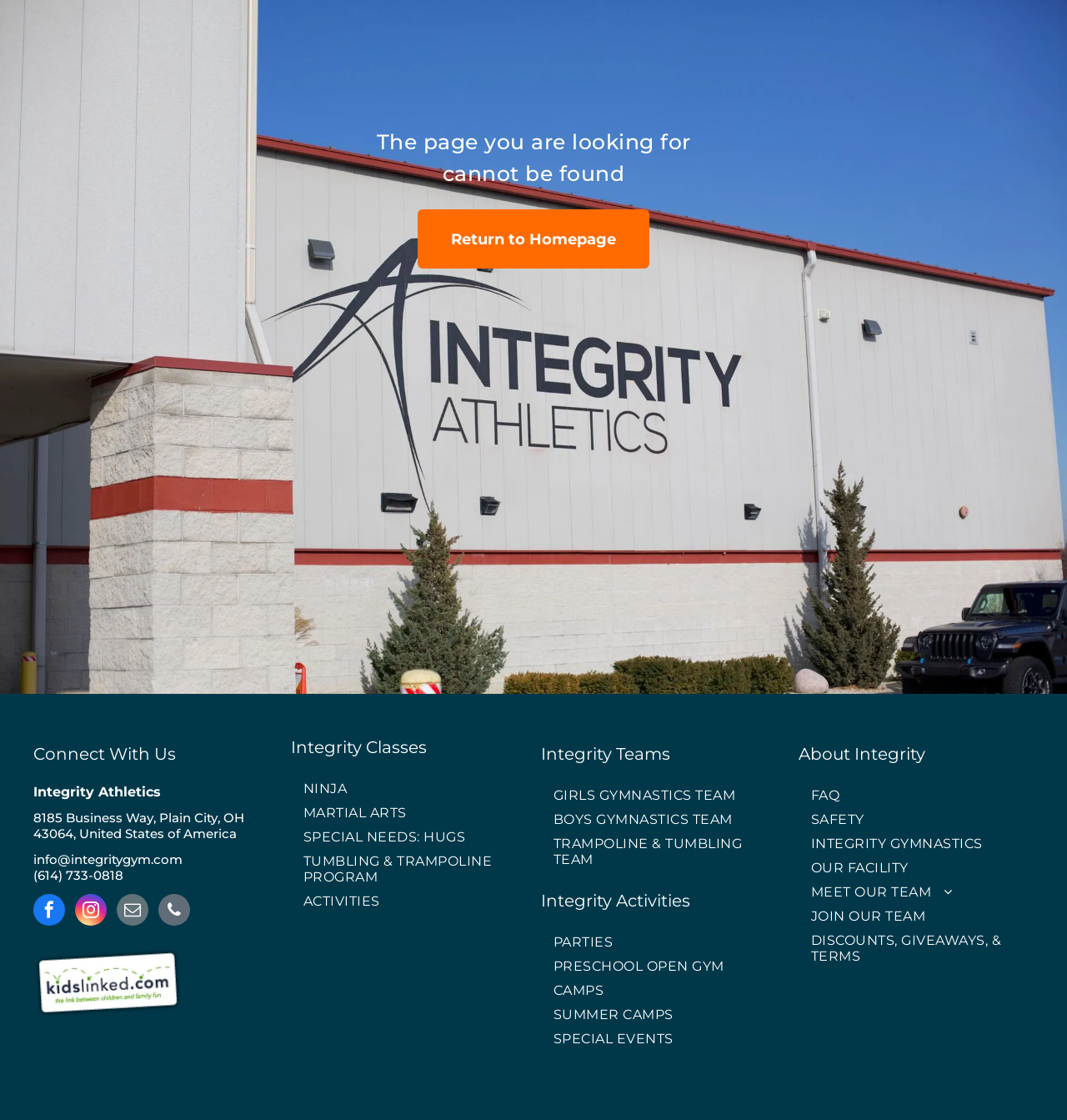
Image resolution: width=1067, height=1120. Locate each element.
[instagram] (91, 912)
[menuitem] (408, 789)
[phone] (174, 912)
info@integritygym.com (108, 859)
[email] (132, 912)
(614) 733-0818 (78, 875)
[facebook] (49, 912)
